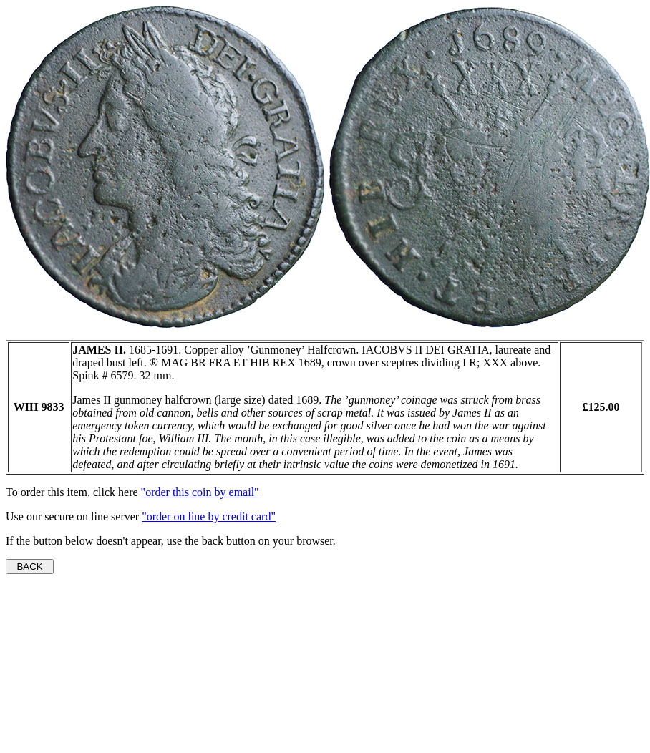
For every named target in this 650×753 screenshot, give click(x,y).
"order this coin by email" (200, 492)
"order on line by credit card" (209, 516)
